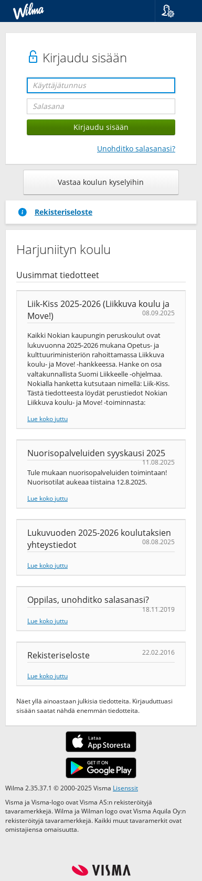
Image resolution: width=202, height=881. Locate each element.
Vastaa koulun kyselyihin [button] (101, 182)
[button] (174, 11)
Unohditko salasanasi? (136, 148)
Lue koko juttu (47, 418)
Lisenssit (125, 788)
